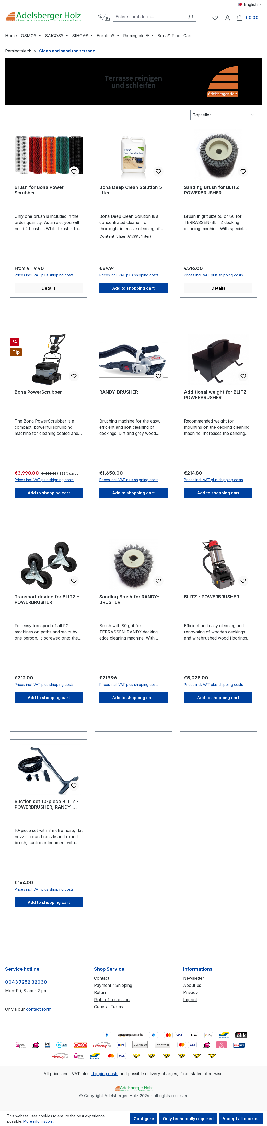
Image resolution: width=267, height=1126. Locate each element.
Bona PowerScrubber (38, 392)
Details (49, 288)
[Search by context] (103, 18)
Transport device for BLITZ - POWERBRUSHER (47, 599)
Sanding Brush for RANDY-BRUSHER (129, 599)
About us (192, 985)
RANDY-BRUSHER (118, 392)
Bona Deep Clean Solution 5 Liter (130, 190)
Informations (197, 969)
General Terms (108, 1006)
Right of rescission (112, 999)
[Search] (190, 17)
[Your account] (227, 18)
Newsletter (193, 978)
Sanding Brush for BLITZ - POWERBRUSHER (213, 190)
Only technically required (188, 1118)
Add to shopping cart (133, 288)
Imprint (190, 999)
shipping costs (104, 1073)
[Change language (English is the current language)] (250, 4)
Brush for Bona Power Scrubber (39, 190)
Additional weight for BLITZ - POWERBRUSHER (217, 394)
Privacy (190, 992)
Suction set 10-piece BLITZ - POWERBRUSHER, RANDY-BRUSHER (47, 804)
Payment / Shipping (113, 985)
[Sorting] (223, 115)
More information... (38, 1121)
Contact (101, 978)
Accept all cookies (241, 1118)
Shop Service (109, 969)
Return (100, 992)
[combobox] (149, 17)
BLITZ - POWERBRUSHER (211, 596)
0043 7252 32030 (26, 982)
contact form (38, 1009)
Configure (144, 1118)
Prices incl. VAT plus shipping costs (44, 275)
